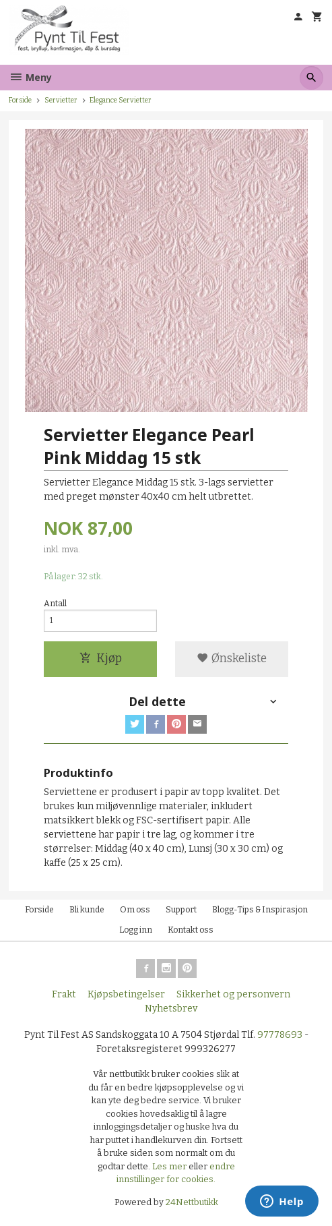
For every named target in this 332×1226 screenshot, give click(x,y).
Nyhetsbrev (171, 1008)
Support (181, 909)
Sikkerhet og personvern (233, 994)
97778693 (279, 1035)
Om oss (135, 909)
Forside (20, 100)
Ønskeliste (232, 658)
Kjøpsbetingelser (126, 994)
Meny (30, 77)
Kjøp (100, 658)
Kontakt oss (190, 930)
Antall (55, 603)
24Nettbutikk (192, 1202)
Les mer (170, 1166)
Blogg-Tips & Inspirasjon (260, 909)
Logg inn (135, 930)
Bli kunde (86, 909)
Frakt (64, 994)
